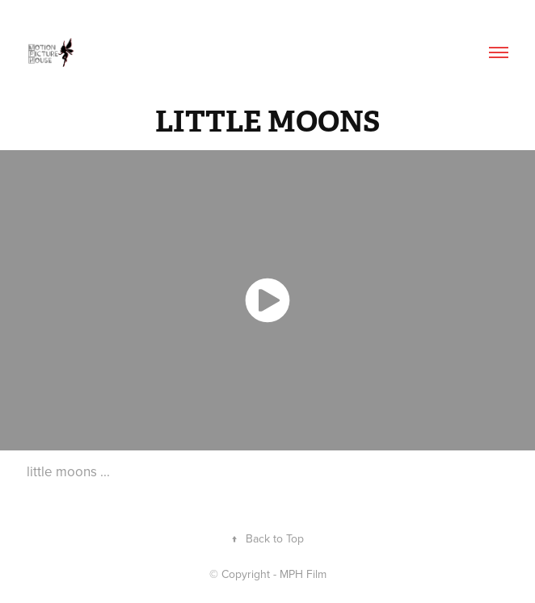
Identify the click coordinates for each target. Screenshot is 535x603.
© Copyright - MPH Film (267, 574)
